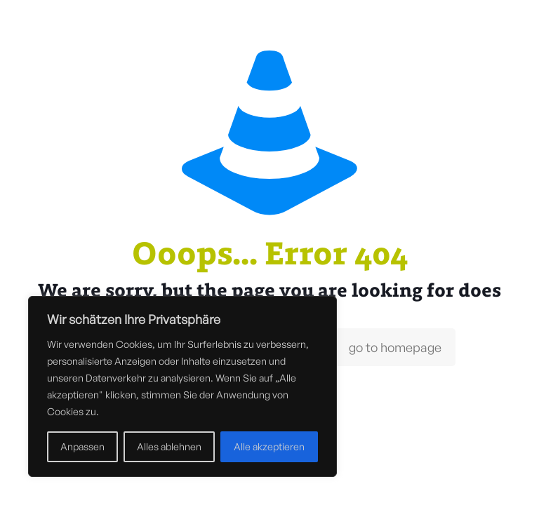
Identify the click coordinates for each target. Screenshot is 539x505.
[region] (182, 386)
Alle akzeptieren (269, 446)
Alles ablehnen (169, 446)
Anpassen (82, 446)
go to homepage (395, 347)
